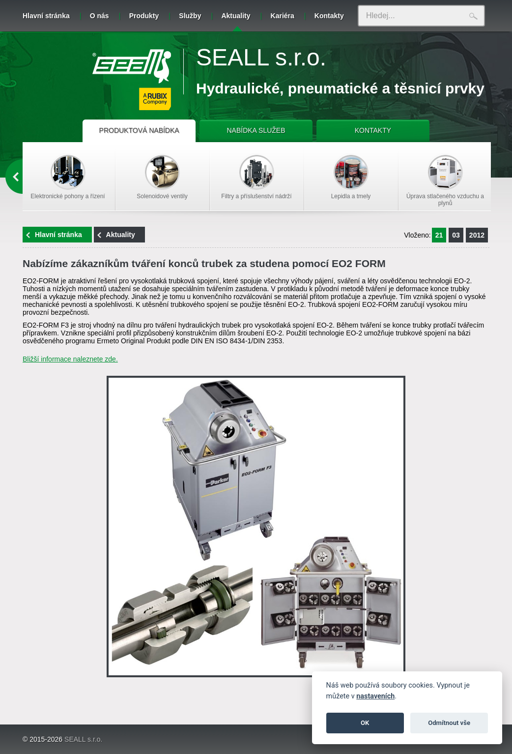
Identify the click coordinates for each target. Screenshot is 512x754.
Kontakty (329, 16)
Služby (190, 16)
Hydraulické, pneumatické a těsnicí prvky (340, 88)
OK (365, 722)
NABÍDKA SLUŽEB (256, 130)
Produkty (144, 16)
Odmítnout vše (449, 722)
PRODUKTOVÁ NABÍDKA (139, 130)
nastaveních (375, 696)
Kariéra (282, 16)
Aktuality (235, 21)
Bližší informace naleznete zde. (70, 359)
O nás (99, 16)
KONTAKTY (373, 130)
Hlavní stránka (46, 16)
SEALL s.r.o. (261, 57)
